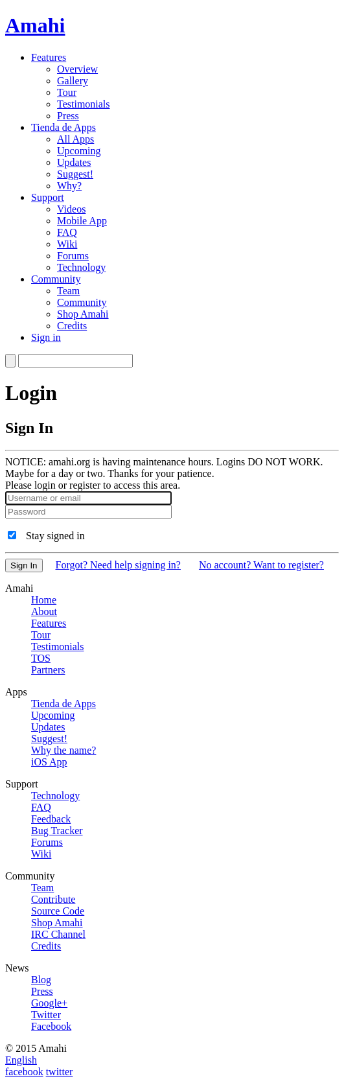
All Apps (75, 139)
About (44, 611)
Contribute (53, 899)
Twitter (46, 1014)
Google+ (49, 1002)
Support (47, 197)
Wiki (67, 244)
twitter (59, 1071)
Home (43, 599)
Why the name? (63, 750)
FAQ (67, 232)
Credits (72, 325)
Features (48, 57)
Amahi (35, 25)
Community (55, 279)
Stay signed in (55, 535)
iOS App (49, 761)
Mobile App (82, 220)
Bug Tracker (57, 830)
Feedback (51, 818)
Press (68, 115)
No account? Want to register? (261, 564)
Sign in (46, 337)
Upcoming (79, 150)
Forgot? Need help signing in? (118, 564)
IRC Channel (58, 934)
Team (68, 290)
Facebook (51, 1026)
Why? (69, 185)
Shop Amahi (83, 314)
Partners (48, 669)
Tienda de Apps (63, 127)
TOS (41, 658)
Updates (74, 162)
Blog (41, 979)
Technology (81, 267)
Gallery (72, 80)
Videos (71, 209)
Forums (73, 255)
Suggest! (75, 174)
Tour (66, 92)
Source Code (57, 910)
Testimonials (83, 104)
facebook (24, 1071)
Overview (77, 69)
